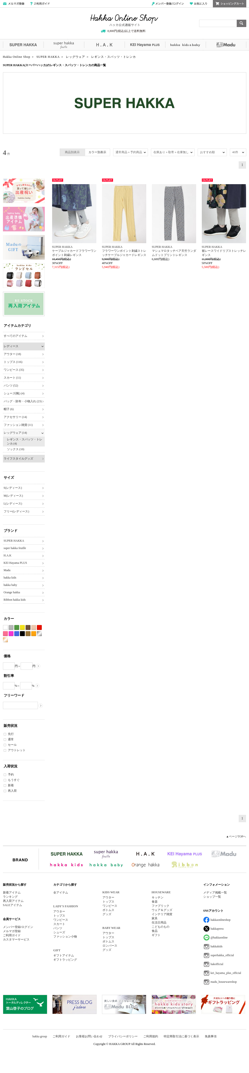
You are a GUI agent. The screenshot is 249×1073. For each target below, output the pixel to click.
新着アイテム (12, 892)
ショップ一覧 (212, 896)
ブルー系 (16, 633)
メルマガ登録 (12, 931)
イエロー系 (22, 627)
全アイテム (60, 892)
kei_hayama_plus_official (226, 973)
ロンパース (110, 945)
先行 (11, 734)
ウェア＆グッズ (162, 910)
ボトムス (108, 910)
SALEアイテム (12, 905)
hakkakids (217, 946)
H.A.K (104, 45)
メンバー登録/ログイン (168, 4)
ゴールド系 (5, 639)
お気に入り (198, 4)
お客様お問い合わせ (89, 1036)
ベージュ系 (33, 627)
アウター (59, 911)
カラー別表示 (97, 152)
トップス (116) (13, 362)
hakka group (39, 1036)
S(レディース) (13, 488)
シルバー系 (39, 633)
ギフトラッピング (65, 959)
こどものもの (160, 926)
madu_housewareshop (224, 982)
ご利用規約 (150, 1036)
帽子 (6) (9, 409)
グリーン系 (16, 627)
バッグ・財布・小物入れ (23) (23, 401)
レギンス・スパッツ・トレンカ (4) (24, 441)
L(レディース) (13, 503)
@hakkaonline (219, 937)
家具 (155, 918)
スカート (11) (12, 377)
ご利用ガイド (40, 4)
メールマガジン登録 (13, 4)
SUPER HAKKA (23, 45)
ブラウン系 (28, 627)
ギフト (156, 935)
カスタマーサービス (16, 939)
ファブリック (160, 906)
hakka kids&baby (185, 45)
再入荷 (12, 790)
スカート (59, 924)
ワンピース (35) (14, 370)
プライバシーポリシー (123, 1036)
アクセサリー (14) (15, 417)
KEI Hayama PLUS (145, 45)
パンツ (57, 928)
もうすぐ (14, 780)
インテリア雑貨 (162, 914)
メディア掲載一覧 (215, 892)
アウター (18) (12, 354)
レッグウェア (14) (15, 432)
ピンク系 (5, 633)
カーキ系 (28, 633)
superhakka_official (222, 955)
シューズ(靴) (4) (14, 393)
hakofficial (217, 964)
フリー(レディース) (16, 511)
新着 (11, 785)
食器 (155, 901)
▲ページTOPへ (236, 836)
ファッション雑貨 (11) (18, 425)
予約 (11, 774)
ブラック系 (22, 633)
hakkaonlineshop (221, 920)
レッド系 (39, 627)
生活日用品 (159, 922)
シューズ (59, 932)
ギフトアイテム (63, 955)
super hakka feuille (63, 45)
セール (12, 744)
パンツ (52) (11, 385)
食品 (155, 931)
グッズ (107, 914)
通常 (11, 739)
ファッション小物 (65, 936)
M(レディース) (13, 495)
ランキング (10, 896)
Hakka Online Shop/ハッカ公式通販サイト (124, 20)
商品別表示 (72, 152)
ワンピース (60, 920)
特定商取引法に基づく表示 (181, 1036)
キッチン (157, 897)
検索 (241, 23)
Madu (226, 45)
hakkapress (217, 928)
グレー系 (11, 627)
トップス (59, 915)
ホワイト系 (5, 627)
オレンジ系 (33, 633)
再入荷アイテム (13, 901)
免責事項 (211, 1036)
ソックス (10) (15, 449)
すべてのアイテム (15, 336)
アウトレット (17, 750)
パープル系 (11, 633)
